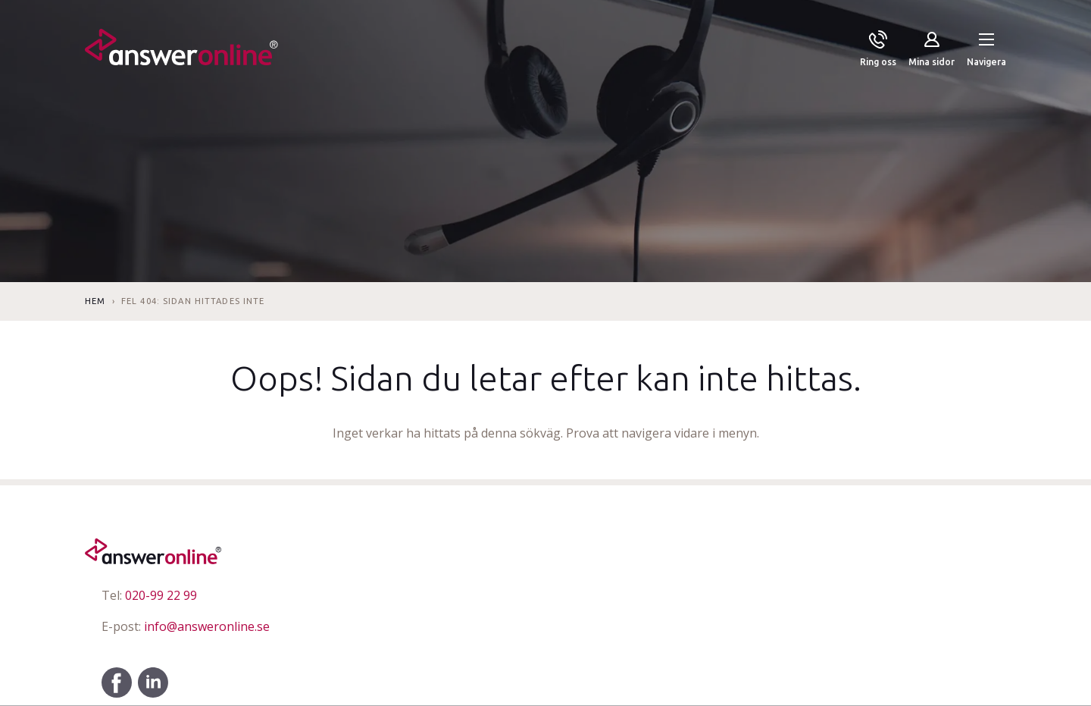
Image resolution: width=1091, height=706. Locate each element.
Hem (95, 301)
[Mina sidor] (931, 50)
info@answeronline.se (186, 626)
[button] (986, 50)
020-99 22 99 (149, 595)
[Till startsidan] (181, 50)
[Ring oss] (878, 50)
